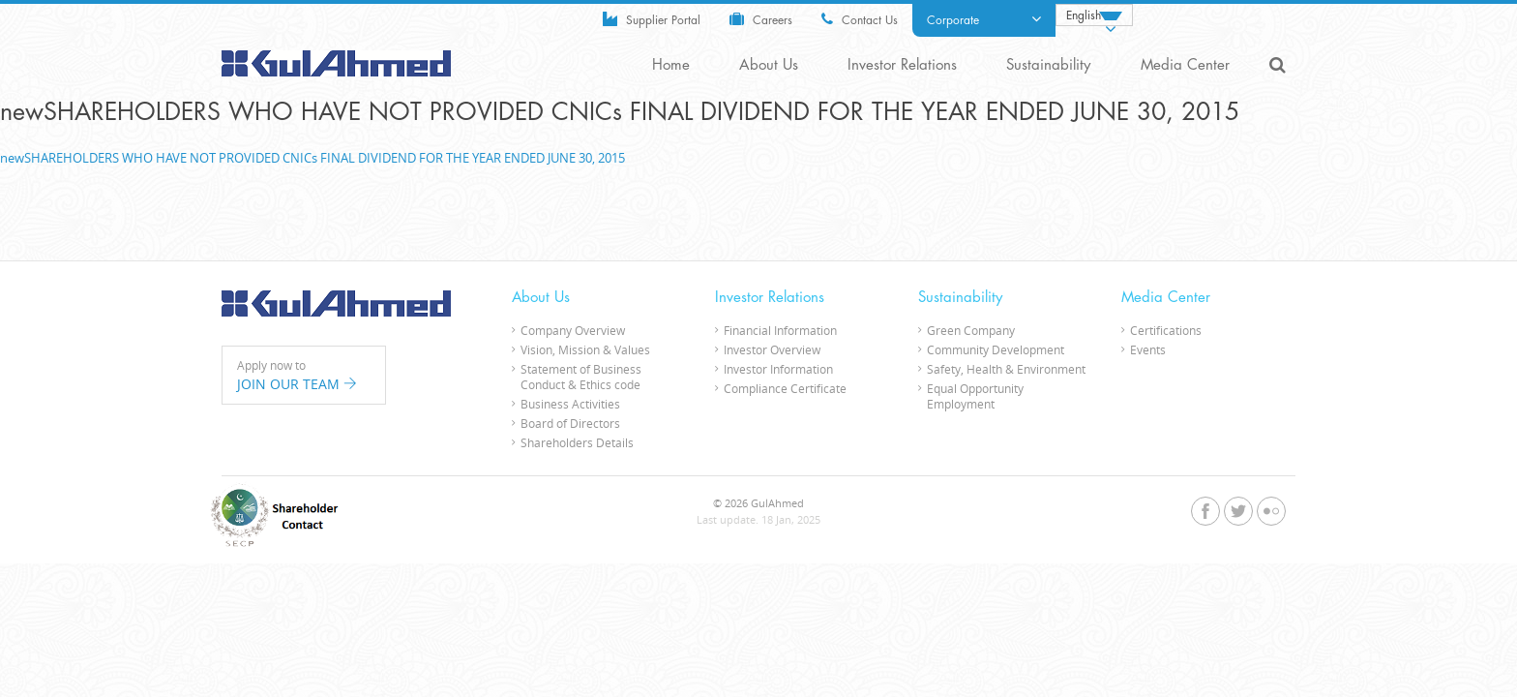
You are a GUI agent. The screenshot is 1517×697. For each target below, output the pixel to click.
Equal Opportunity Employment (975, 394)
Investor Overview (772, 348)
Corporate (984, 19)
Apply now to (304, 374)
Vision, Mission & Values (585, 348)
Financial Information (780, 329)
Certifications (1166, 329)
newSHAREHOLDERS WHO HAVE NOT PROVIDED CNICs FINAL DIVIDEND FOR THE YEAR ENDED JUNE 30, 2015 (312, 157)
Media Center (1186, 65)
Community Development (995, 348)
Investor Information (778, 368)
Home (678, 65)
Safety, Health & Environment (1006, 368)
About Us (774, 65)
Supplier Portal (651, 19)
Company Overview (573, 329)
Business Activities (570, 402)
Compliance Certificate (785, 387)
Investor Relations (906, 65)
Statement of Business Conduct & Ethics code (581, 375)
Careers (760, 19)
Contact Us (859, 19)
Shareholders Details (577, 441)
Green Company (971, 329)
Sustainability (1051, 65)
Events (1148, 348)
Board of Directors (570, 422)
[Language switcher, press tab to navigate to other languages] (1094, 15)
